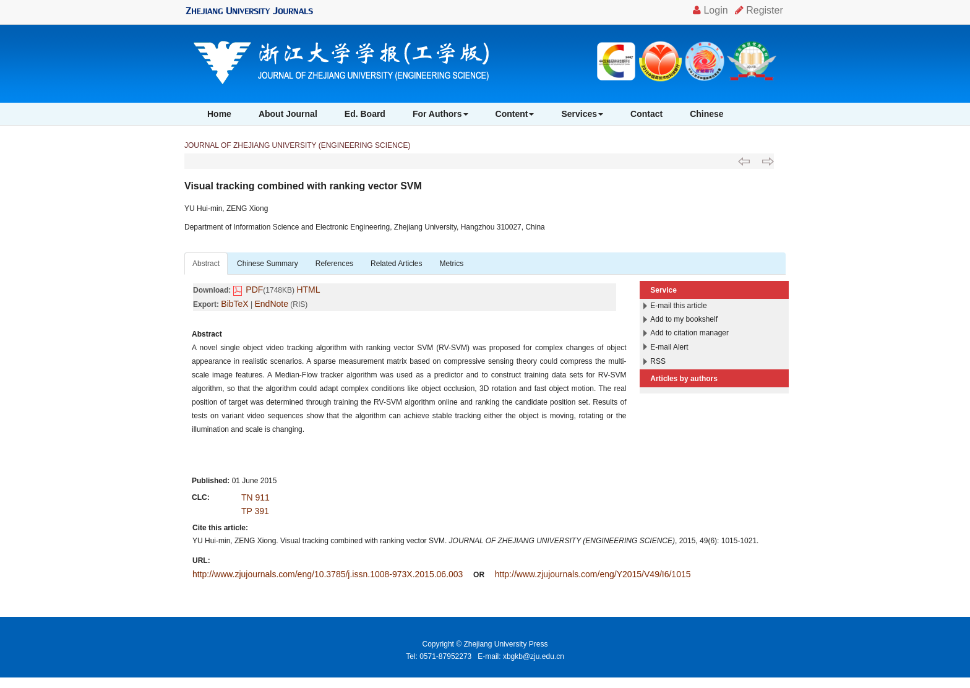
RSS (658, 361)
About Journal (288, 114)
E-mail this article (678, 305)
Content (515, 114)
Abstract (206, 263)
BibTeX (234, 304)
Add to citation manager (689, 333)
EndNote (271, 304)
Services (582, 114)
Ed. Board (365, 114)
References (334, 263)
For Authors (440, 114)
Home (219, 114)
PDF (254, 290)
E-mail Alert (669, 347)
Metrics (451, 263)
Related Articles (396, 263)
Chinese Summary (267, 263)
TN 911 (255, 497)
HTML (308, 290)
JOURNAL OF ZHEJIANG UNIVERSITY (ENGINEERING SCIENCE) (297, 145)
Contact (646, 114)
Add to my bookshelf (684, 319)
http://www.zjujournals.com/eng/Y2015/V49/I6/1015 (593, 574)
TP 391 (255, 511)
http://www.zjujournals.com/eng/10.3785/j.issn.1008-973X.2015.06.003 (327, 574)
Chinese (706, 114)
